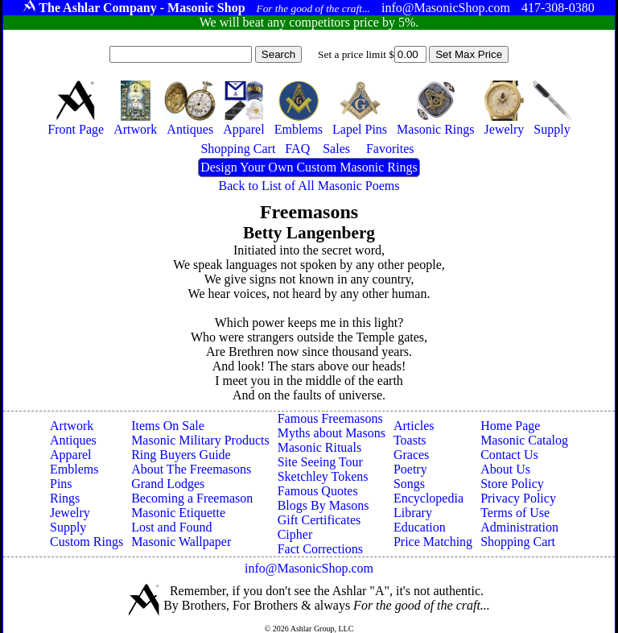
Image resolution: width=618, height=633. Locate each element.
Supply (68, 527)
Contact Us (509, 454)
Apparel (71, 454)
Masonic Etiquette (178, 512)
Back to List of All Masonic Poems (309, 185)
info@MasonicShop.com (309, 568)
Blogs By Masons (323, 505)
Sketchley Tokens (323, 476)
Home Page (510, 425)
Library (412, 512)
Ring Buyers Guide (181, 454)
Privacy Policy (518, 498)
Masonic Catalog (524, 440)
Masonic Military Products (200, 440)
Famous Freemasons (330, 418)
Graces (411, 454)
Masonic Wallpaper (181, 541)
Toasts (409, 440)
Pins (61, 483)
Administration (519, 527)
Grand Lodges (167, 483)
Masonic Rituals (319, 447)
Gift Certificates (319, 520)
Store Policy (512, 483)
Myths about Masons (331, 433)
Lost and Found (171, 527)
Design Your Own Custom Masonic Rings (308, 167)
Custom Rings (86, 541)
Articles (414, 425)
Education (419, 527)
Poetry (410, 469)
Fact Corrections (320, 549)
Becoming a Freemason (192, 498)
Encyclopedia (428, 498)
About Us (505, 469)
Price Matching (432, 541)
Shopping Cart (517, 541)
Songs (409, 483)
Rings (65, 498)
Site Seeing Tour (320, 462)
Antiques (73, 440)
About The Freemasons (191, 469)
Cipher (295, 534)
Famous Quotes (318, 491)
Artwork (71, 425)
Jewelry (70, 512)
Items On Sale (167, 425)
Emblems (74, 469)
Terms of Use (515, 512)
